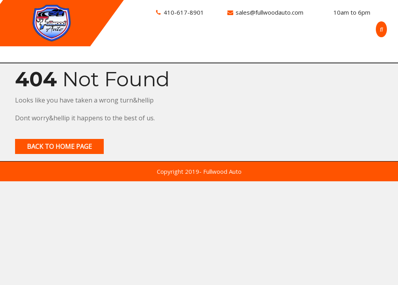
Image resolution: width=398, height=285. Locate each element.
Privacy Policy (170, 51)
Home (158, 35)
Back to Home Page (59, 146)
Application (305, 35)
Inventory (189, 35)
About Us (226, 35)
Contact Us (264, 35)
